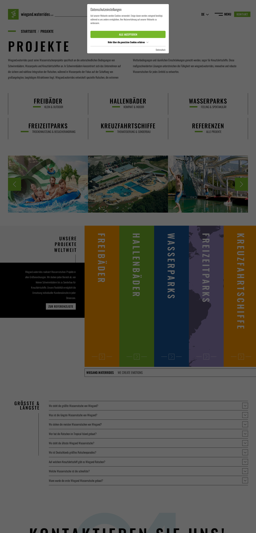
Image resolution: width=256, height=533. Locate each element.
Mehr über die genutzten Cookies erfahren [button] (128, 42)
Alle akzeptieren (128, 34)
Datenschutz (161, 49)
